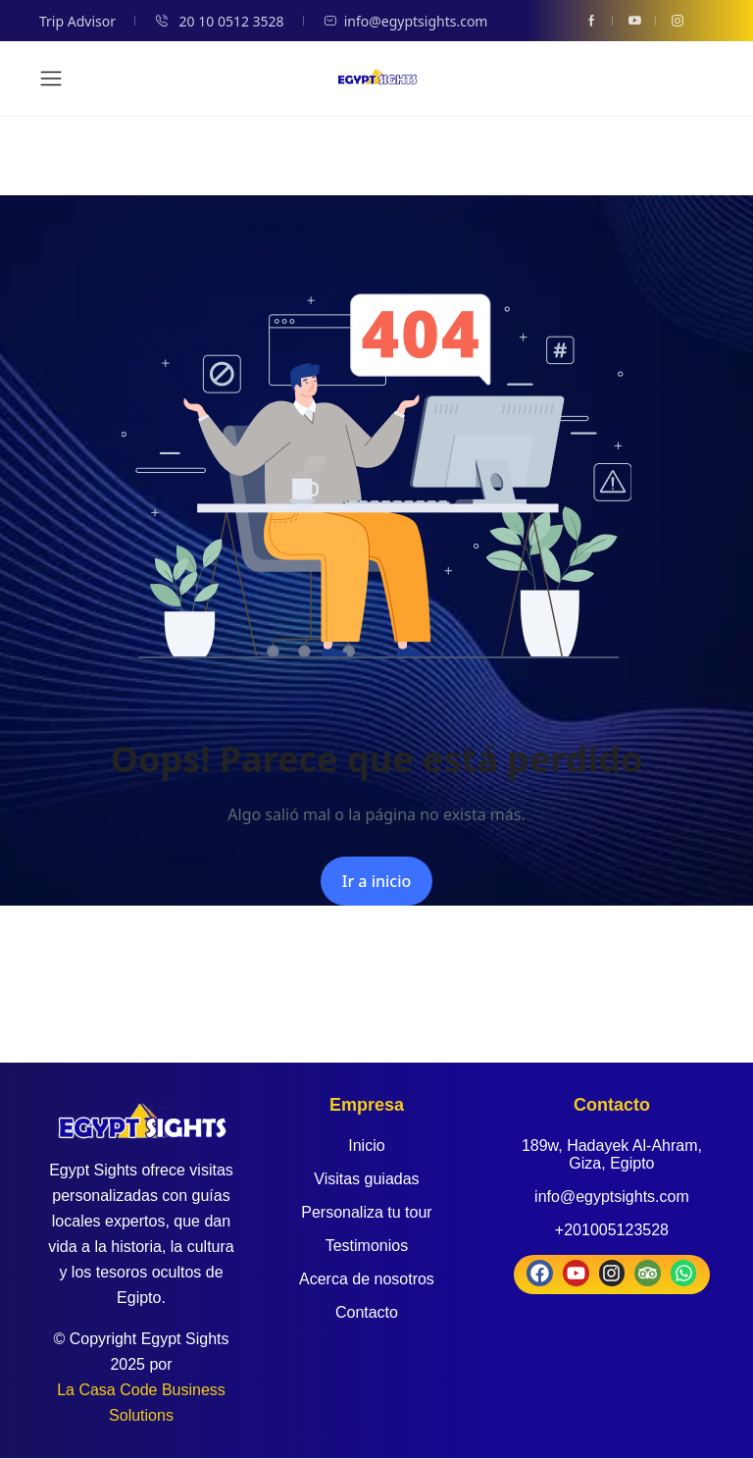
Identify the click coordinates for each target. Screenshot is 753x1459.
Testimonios (367, 1245)
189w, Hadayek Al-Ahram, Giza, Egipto (612, 1154)
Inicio (366, 1145)
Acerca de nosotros (366, 1279)
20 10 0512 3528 (219, 21)
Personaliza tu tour (366, 1212)
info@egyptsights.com (406, 21)
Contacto (366, 1312)
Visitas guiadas (366, 1179)
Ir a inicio (377, 881)
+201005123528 (612, 1230)
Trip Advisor (77, 21)
